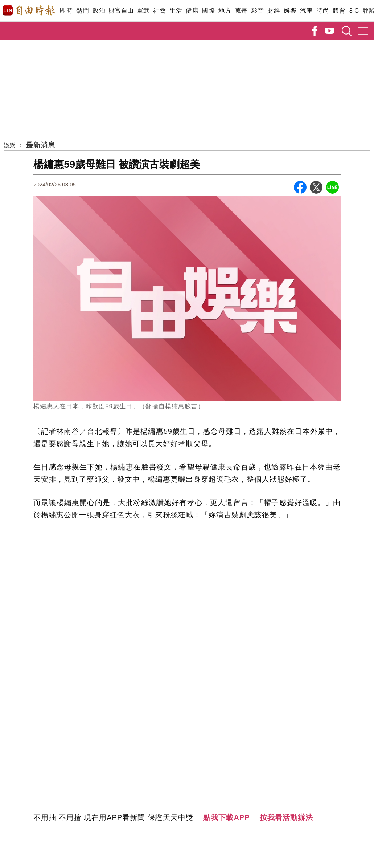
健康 (192, 10)
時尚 (322, 10)
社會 (159, 10)
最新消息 (40, 144)
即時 (66, 10)
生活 (175, 10)
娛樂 (290, 10)
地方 (224, 10)
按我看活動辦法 (286, 817)
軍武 (143, 10)
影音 (257, 10)
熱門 (82, 10)
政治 (99, 10)
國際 (208, 10)
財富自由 (121, 10)
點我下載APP (226, 817)
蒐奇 (241, 10)
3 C (354, 10)
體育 (339, 10)
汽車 (306, 10)
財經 (273, 10)
